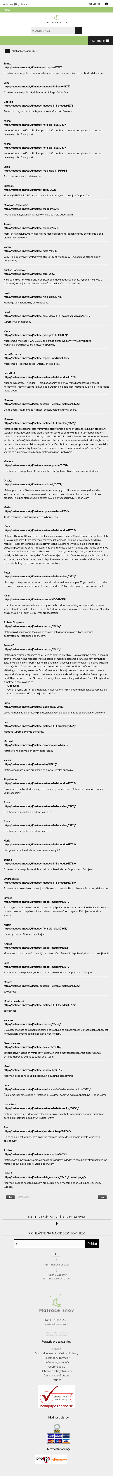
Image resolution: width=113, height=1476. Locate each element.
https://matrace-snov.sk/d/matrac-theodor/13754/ (32, 626)
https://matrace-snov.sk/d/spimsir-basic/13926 (30, 189)
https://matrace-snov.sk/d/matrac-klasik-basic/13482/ (34, 707)
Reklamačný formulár (56, 1358)
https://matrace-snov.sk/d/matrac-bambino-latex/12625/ (36, 745)
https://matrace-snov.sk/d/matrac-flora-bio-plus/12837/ (35, 1154)
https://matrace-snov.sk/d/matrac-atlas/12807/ (30, 764)
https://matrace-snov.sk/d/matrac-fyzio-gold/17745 (33, 297)
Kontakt (56, 1349)
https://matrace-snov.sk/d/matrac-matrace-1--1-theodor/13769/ (40, 377)
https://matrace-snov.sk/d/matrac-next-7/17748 (31, 251)
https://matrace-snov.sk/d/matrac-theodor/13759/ (32, 649)
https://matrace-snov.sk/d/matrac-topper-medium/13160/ (36, 511)
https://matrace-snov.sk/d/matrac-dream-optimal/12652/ (36, 465)
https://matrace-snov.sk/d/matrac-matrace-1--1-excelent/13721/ (40, 423)
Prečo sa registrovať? (56, 1362)
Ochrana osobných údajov (57, 1371)
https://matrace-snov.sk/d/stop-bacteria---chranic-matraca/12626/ (42, 404)
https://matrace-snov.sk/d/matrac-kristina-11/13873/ (33, 484)
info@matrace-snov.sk (57, 1324)
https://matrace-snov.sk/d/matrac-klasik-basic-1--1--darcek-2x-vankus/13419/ (47, 1089)
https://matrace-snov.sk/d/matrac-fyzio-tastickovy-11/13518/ (37, 1131)
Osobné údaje (56, 1367)
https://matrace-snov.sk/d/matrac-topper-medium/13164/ (36, 901)
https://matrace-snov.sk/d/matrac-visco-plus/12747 (33, 67)
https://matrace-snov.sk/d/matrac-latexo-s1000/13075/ (35, 599)
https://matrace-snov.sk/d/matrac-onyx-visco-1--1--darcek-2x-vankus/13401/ (47, 316)
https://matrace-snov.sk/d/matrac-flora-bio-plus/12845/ (35, 928)
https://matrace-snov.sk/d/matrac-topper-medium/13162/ (36, 358)
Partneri (56, 1380)
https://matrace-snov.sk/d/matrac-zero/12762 (29, 274)
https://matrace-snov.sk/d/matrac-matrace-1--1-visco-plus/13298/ (41, 1108)
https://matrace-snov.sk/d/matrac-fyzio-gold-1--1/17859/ (36, 335)
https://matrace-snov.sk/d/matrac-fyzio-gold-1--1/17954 (35, 170)
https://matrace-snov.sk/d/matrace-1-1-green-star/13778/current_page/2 (45, 1177)
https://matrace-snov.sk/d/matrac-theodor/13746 (31, 209)
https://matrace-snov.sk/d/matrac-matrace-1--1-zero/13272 (37, 86)
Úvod (35, 51)
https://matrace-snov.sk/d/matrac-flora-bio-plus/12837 (35, 124)
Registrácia (21, 4)
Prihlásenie (7, 4)
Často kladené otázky (56, 1375)
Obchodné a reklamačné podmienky (56, 1353)
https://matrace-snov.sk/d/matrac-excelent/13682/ (32, 1047)
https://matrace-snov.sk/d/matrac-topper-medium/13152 (36, 947)
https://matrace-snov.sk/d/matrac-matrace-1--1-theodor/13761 (39, 105)
